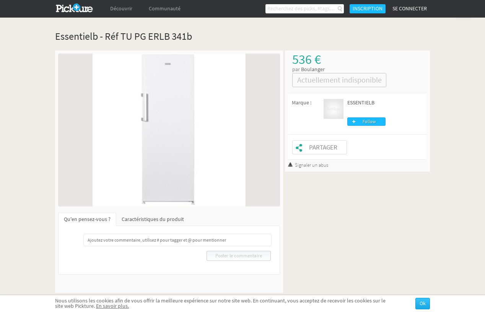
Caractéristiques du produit (153, 219)
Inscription (367, 8)
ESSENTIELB (360, 102)
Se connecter (409, 8)
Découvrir (121, 8)
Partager (323, 147)
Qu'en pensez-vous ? (87, 219)
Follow (369, 122)
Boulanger (313, 69)
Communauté (165, 8)
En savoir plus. (112, 306)
